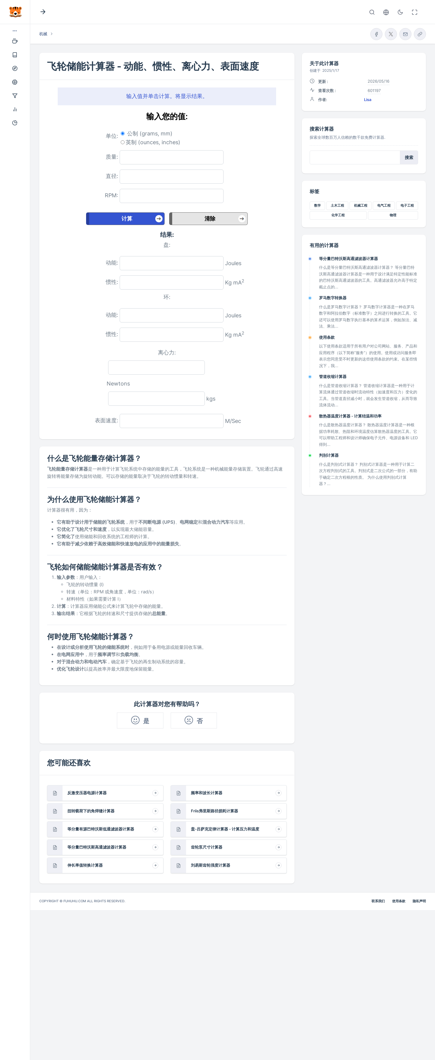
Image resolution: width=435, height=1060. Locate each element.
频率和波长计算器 (206, 792)
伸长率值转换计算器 (85, 865)
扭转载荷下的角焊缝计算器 (90, 810)
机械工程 (360, 205)
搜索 (409, 157)
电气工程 (384, 205)
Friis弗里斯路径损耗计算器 (214, 810)
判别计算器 (329, 455)
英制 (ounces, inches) (153, 142)
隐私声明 (419, 901)
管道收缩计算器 (332, 376)
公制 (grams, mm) (149, 133)
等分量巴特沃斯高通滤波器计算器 (96, 847)
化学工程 (338, 215)
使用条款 (327, 337)
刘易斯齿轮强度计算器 (210, 865)
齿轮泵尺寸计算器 (206, 847)
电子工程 (407, 205)
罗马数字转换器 (332, 297)
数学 (317, 205)
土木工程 (337, 205)
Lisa (367, 99)
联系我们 (378, 901)
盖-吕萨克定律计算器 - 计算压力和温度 (225, 829)
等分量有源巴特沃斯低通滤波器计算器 (100, 829)
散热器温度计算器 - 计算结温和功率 (350, 416)
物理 (393, 215)
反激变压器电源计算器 (87, 792)
